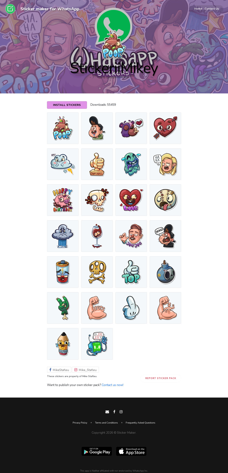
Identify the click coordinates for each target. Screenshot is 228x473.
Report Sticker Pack (160, 378)
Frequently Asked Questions (140, 422)
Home (198, 9)
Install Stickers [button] (67, 105)
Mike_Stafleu (85, 370)
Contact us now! (112, 385)
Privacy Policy (80, 422)
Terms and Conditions (106, 422)
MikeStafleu (59, 370)
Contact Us (212, 9)
